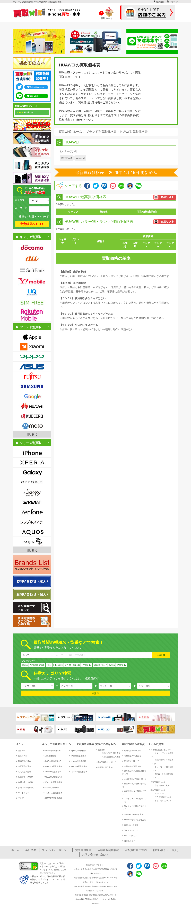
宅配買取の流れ (23, 766)
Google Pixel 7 (100, 665)
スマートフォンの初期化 (162, 754)
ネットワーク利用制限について (134, 800)
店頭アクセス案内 (24, 777)
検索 (161, 655)
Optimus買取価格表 (78, 772)
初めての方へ (22, 756)
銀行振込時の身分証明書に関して (134, 772)
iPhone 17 (121, 665)
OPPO (68, 665)
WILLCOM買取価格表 (53, 777)
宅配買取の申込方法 (132, 756)
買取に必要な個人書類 (109, 752)
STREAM (66, 158)
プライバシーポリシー (55, 850)
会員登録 (159, 1)
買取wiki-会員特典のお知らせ (134, 785)
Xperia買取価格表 (78, 751)
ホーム (15, 850)
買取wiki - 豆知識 (130, 825)
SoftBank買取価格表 (52, 761)
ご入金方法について (161, 796)
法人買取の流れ (23, 772)
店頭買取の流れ (23, 761)
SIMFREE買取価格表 (52, 798)
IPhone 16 (58, 665)
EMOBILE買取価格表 (52, 766)
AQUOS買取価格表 (78, 766)
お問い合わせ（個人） (166, 850)
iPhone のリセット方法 (133, 814)
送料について (159, 793)
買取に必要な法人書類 (109, 756)
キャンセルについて (161, 800)
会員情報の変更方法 (132, 766)
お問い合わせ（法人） (95, 854)
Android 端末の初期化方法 (134, 820)
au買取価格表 (49, 756)
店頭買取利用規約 (108, 850)
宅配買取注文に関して (106, 762)
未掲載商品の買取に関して (134, 779)
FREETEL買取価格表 (52, 793)
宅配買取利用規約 (136, 850)
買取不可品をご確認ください (134, 792)
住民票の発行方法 (104, 767)
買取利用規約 (83, 850)
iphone (25, 665)
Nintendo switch (37, 665)
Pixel (49, 665)
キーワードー (22, 208)
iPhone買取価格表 (78, 756)
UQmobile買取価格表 (52, 782)
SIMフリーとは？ (131, 830)
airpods (76, 665)
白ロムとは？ (129, 841)
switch (112, 665)
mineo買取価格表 (51, 787)
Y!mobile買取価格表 (52, 772)
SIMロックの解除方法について (134, 807)
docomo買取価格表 (51, 751)
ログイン (172, 1)
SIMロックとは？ (131, 836)
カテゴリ (19, 200)
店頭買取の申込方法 (132, 751)
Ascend (80, 158)
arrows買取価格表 (78, 761)
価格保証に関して (131, 761)
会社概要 (30, 850)
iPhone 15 (86, 665)
